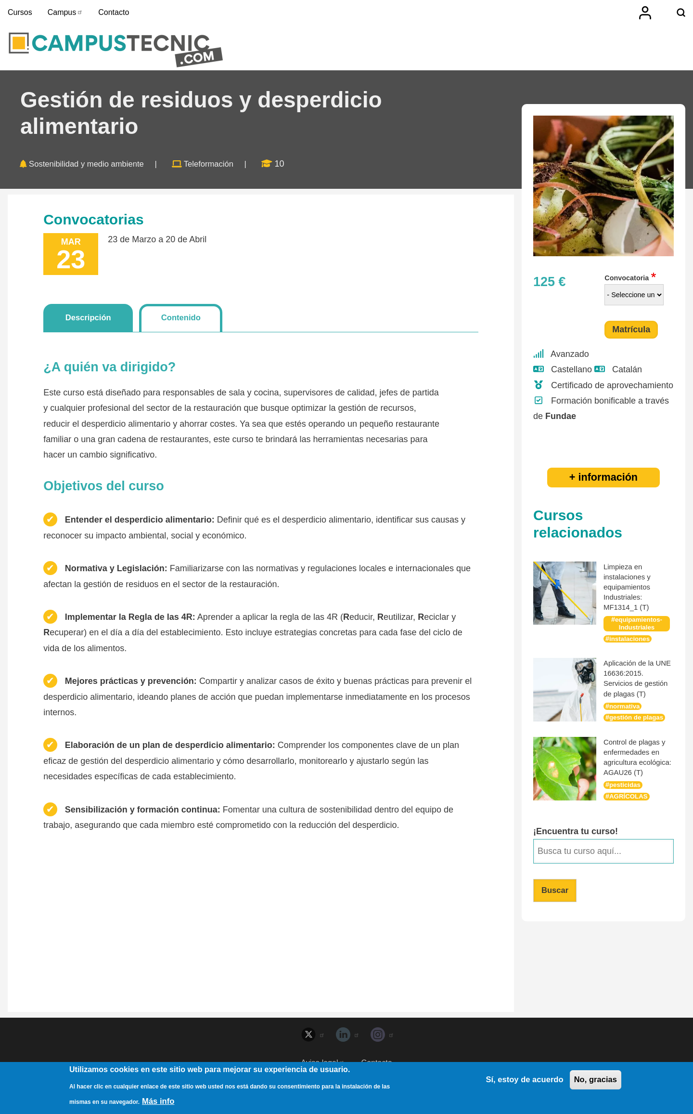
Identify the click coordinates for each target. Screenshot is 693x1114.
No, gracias (593, 1081)
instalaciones (631, 647)
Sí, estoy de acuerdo (517, 1081)
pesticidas (626, 804)
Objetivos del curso (103, 496)
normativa (625, 715)
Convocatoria (626, 286)
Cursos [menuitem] (20, 12)
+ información (603, 486)
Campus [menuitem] (65, 12)
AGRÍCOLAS (630, 815)
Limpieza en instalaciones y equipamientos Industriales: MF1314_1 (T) (628, 595)
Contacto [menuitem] (113, 12)
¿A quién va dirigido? (109, 378)
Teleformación (223, 173)
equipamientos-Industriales (638, 632)
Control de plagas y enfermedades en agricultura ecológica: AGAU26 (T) (637, 771)
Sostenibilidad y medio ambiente (92, 173)
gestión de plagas (638, 726)
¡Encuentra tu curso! (575, 850)
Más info (159, 1101)
